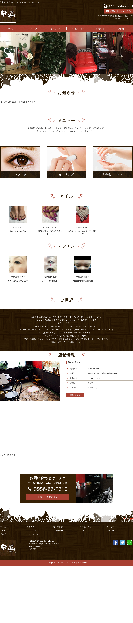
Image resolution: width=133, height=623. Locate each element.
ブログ (3, 534)
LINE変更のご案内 (27, 102)
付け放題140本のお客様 (82, 281)
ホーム (3, 527)
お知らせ (110, 530)
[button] (48, 497)
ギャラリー (58, 530)
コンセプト (100, 29)
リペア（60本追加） (50, 281)
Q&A (82, 530)
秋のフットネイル (18, 231)
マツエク (33, 29)
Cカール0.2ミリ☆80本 (18, 281)
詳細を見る (75, 395)
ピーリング (55, 29)
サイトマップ (32, 534)
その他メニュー (77, 29)
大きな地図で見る (7, 455)
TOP (130, 518)
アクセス (4, 530)
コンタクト (31, 530)
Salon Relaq (74, 362)
